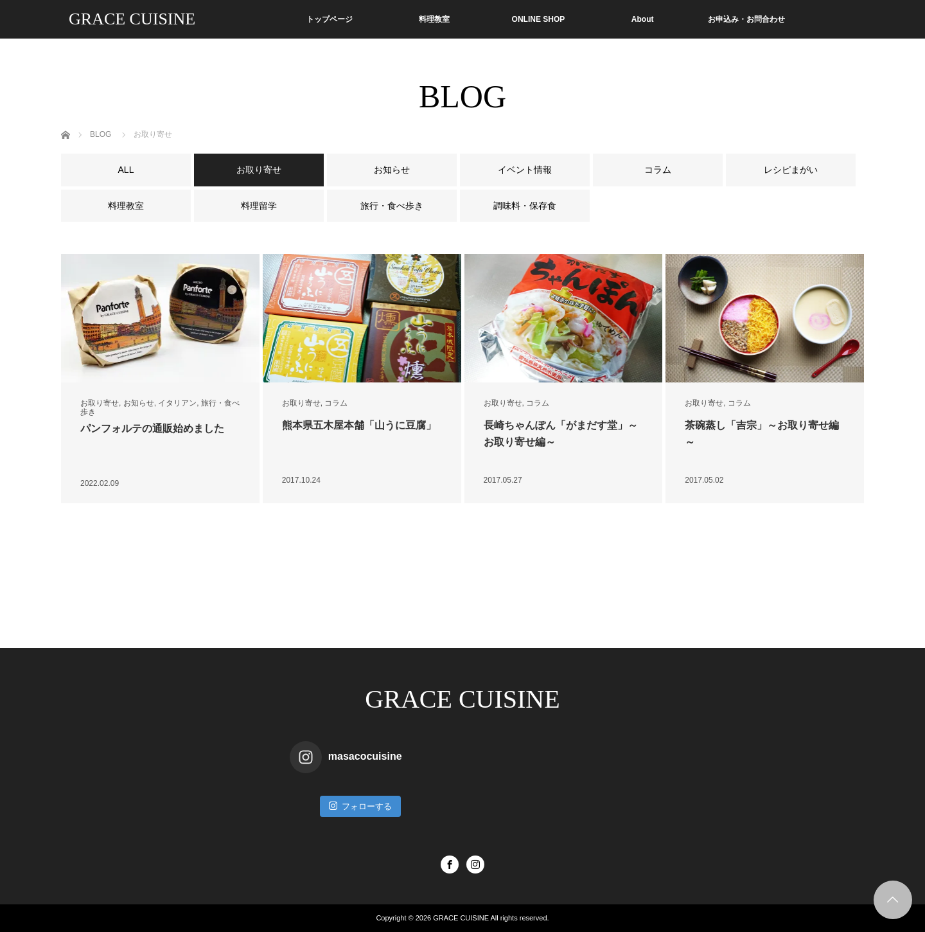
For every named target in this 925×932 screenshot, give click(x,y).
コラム (336, 403)
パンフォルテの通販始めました (152, 428)
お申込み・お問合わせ (746, 19)
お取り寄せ (99, 403)
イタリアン (177, 403)
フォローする (360, 806)
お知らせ (138, 403)
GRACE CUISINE (132, 19)
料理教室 (434, 19)
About (642, 19)
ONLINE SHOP (538, 19)
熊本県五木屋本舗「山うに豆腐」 (359, 425)
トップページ (329, 19)
